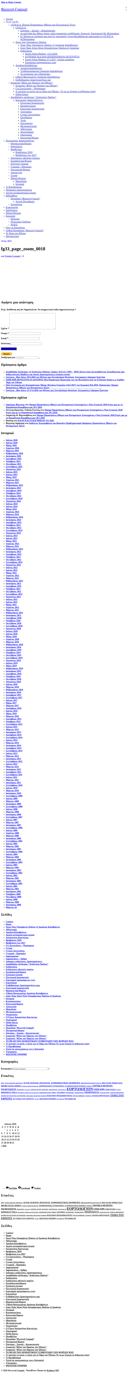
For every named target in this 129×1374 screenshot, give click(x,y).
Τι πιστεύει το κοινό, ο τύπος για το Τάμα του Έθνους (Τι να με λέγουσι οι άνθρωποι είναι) (47, 1044)
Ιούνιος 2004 (11, 854)
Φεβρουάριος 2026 (14, 453)
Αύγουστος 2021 (13, 597)
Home (8, 924)
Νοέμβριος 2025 (13, 461)
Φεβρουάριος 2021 (14, 613)
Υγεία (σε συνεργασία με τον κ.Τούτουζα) (25, 1049)
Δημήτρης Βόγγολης (15, 404)
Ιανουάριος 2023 (13, 551)
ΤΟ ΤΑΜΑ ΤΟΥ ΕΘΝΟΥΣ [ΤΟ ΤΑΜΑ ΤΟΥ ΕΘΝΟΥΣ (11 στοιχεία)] (23, 1099)
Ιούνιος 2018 (11, 684)
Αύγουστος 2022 (13, 565)
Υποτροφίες (11, 1052)
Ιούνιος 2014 (11, 740)
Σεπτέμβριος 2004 (14, 851)
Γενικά (9, 948)
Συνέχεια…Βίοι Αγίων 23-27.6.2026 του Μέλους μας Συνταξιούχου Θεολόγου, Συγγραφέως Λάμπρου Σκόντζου (57, 390)
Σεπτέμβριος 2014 (14, 737)
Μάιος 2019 (11, 666)
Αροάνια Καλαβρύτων (16, 932)
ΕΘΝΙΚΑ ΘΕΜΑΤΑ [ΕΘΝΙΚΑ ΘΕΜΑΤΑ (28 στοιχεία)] (103, 1086)
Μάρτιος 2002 (12, 878)
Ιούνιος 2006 (11, 830)
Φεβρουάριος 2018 (14, 690)
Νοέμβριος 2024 (13, 493)
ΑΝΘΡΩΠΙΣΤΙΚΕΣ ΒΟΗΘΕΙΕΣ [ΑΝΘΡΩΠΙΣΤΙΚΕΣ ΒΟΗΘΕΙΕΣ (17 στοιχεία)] (65, 1083)
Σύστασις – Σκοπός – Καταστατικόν (22, 1033)
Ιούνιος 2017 (11, 700)
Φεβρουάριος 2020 (14, 644)
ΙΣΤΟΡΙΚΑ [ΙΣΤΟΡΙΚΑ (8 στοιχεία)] (61, 1093)
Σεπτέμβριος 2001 (14, 883)
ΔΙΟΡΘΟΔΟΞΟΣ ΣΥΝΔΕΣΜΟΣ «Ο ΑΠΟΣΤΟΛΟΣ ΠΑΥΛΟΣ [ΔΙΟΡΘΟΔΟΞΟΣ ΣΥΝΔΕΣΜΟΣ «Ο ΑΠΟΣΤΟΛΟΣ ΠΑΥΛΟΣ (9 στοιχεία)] (62, 1086)
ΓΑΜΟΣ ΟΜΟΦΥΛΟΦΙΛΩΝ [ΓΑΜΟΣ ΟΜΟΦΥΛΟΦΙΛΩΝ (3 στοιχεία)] (30, 1086)
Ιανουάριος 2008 (13, 814)
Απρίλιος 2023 (12, 543)
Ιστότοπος (5, 343)
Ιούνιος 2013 (11, 753)
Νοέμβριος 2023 (13, 525)
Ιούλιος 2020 (12, 631)
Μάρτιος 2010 (12, 790)
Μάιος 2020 (11, 636)
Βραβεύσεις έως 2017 (15, 943)
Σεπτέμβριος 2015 (14, 724)
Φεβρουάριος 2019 (14, 668)
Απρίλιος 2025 (12, 480)
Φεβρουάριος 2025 (14, 485)
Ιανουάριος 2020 (13, 647)
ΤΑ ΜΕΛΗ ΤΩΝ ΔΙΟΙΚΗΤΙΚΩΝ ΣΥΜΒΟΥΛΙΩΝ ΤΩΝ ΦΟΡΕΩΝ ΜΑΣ (40, 1041)
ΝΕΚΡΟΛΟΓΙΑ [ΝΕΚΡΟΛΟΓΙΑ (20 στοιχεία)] (91, 1092)
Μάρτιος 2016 (12, 716)
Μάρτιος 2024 (12, 514)
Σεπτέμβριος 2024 (14, 498)
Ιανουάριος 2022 (13, 583)
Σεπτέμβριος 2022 (14, 562)
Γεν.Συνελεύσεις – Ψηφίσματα (20, 945)
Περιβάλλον (11, 1025)
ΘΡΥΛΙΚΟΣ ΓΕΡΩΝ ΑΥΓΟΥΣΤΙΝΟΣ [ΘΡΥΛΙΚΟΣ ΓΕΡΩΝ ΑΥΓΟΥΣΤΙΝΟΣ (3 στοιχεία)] (28, 1092)
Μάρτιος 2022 (12, 578)
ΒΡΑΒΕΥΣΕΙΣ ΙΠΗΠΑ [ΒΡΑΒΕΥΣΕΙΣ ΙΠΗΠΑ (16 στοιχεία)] (11, 1086)
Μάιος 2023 (11, 541)
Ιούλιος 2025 (12, 472)
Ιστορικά (10, 998)
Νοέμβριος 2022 (13, 557)
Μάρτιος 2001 (12, 889)
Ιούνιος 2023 (11, 538)
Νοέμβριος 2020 (13, 620)
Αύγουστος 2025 (13, 469)
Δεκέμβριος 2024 (13, 490)
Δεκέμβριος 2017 (13, 695)
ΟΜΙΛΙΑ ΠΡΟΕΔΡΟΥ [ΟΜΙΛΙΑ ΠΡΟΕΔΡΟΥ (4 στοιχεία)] (117, 1093)
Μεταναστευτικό (13, 1012)
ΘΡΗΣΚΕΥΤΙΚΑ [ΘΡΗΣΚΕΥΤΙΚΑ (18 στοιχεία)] (9, 1092)
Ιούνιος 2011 (11, 777)
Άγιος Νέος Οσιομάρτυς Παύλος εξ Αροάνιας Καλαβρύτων (33, 927)
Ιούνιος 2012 (11, 764)
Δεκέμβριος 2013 (13, 748)
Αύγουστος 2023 (13, 533)
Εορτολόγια (11, 983)
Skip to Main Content (11, 2)
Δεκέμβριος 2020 (13, 618)
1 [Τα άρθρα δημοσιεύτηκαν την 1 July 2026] (7, 1130)
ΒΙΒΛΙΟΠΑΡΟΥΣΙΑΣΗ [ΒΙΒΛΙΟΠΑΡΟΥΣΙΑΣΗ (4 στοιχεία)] (88, 1083)
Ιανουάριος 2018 (13, 692)
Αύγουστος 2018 (13, 682)
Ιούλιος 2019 (12, 663)
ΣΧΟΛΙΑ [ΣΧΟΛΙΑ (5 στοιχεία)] (88, 1096)
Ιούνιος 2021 (11, 602)
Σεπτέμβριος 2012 (14, 761)
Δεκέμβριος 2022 (13, 554)
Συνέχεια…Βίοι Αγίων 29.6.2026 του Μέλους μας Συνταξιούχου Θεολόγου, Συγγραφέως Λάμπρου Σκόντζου (55, 377)
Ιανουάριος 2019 (13, 671)
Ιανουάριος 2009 (13, 804)
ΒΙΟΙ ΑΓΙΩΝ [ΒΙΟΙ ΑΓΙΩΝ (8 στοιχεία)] (107, 1083)
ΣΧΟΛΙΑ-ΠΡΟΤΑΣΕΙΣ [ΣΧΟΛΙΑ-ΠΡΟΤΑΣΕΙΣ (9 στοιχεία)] (101, 1096)
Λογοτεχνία (11, 1006)
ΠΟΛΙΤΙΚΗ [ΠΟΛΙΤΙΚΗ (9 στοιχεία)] (51, 1096)
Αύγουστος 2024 (13, 501)
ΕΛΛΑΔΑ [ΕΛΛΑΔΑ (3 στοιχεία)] (27, 1089)
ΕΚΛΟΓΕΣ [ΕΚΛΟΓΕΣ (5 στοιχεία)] (20, 1090)
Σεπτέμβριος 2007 (14, 817)
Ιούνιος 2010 (11, 788)
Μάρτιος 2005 (12, 846)
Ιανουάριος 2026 (13, 456)
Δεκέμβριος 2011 (13, 772)
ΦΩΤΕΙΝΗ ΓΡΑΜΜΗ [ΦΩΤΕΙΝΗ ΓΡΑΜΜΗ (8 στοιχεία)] (47, 1099)
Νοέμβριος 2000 (13, 894)
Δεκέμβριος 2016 (13, 708)
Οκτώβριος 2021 (13, 591)
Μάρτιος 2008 (12, 812)
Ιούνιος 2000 (11, 899)
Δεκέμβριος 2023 (13, 522)
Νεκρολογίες (11, 1014)
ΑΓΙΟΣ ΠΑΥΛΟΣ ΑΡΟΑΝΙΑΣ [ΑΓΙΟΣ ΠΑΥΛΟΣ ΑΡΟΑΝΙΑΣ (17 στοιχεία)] (36, 1083)
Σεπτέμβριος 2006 (14, 828)
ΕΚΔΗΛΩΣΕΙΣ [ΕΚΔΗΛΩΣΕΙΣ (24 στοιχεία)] (8, 1089)
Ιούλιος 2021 (12, 599)
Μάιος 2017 (11, 703)
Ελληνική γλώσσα (14, 975)
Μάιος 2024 (11, 509)
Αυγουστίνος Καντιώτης (17, 937)
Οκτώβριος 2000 (13, 897)
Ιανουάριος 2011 (13, 782)
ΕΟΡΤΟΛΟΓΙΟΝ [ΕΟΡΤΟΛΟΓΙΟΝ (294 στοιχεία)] (80, 1089)
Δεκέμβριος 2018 (13, 674)
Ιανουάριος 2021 (13, 615)
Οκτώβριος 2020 (13, 623)
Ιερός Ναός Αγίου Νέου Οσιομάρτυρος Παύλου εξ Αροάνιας (33, 996)
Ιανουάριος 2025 (13, 488)
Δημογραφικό (12, 956)
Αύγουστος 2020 (13, 628)
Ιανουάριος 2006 (13, 838)
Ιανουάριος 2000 (13, 905)
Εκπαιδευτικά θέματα (16, 972)
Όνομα (5, 333)
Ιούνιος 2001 (11, 886)
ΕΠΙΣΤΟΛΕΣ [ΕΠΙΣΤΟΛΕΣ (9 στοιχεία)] (110, 1090)
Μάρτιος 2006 (12, 836)
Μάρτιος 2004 (12, 857)
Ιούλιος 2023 (12, 536)
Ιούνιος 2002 (11, 875)
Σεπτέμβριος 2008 (14, 806)
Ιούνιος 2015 (11, 727)
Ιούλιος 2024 (12, 504)
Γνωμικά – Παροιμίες (16, 953)
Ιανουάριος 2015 (13, 732)
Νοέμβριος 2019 (13, 652)
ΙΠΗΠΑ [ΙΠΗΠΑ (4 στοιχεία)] (53, 1093)
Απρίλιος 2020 (12, 639)
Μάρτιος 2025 (12, 482)
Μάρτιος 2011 (12, 780)
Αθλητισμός (11, 929)
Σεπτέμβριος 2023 (14, 530)
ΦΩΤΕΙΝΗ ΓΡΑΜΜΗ (16, 1054)
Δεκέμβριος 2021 (13, 586)
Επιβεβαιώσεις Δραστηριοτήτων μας (23, 985)
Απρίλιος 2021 (12, 607)
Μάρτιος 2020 (12, 642)
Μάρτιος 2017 (12, 705)
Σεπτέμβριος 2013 (14, 751)
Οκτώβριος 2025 (13, 464)
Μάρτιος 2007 (12, 822)
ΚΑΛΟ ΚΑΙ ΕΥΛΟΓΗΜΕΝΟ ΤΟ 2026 (36, 420)
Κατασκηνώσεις (13, 1001)
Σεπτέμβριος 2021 (14, 594)
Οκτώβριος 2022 (13, 559)
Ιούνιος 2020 (11, 634)
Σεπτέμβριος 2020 (14, 626)
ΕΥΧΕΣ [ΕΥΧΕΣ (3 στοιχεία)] (118, 1089)
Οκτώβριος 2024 (13, 496)
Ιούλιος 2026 (12, 440)
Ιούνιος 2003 (11, 865)
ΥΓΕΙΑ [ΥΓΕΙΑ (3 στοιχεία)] (37, 1099)
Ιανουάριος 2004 (13, 859)
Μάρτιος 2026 (12, 451)
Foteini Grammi (12, 256)
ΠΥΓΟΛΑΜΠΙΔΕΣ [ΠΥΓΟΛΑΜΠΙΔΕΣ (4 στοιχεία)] (79, 1096)
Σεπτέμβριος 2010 (14, 785)
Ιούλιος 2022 (12, 567)
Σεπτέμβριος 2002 (14, 873)
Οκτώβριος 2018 (13, 679)
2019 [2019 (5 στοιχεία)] (2, 1083)
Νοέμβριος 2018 (13, 676)
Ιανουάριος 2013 (13, 759)
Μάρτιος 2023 (12, 546)
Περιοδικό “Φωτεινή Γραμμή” (20, 1028)
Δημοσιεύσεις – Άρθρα (16, 959)
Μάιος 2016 (11, 713)
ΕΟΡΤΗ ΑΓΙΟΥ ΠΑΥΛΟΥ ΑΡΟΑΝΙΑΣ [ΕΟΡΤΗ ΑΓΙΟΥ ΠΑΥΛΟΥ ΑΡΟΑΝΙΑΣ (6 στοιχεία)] (44, 1090)
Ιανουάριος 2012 (13, 769)
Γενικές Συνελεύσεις (15, 951)
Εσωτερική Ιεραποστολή (17, 988)
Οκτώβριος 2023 (13, 528)
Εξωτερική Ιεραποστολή (17, 977)
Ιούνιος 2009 (11, 798)
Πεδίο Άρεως (12, 1022)
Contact (9, 921)
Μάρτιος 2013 (12, 756)
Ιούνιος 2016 (11, 711)
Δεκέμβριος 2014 (13, 735)
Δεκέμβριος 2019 (13, 650)
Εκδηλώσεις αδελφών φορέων (20, 969)
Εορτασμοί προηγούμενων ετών (20, 980)
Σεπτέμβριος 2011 (14, 774)
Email (4, 338)
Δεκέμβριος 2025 (13, 459)
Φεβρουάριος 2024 (14, 517)
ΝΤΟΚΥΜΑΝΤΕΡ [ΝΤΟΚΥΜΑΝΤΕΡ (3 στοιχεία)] (104, 1092)
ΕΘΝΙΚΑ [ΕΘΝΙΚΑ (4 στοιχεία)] (89, 1086)
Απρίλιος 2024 (12, 512)
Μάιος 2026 (11, 445)
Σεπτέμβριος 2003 (14, 862)
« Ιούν (4, 1146)
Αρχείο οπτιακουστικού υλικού (20, 935)
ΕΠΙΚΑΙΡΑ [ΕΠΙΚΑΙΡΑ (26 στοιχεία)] (99, 1089)
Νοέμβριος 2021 (13, 589)
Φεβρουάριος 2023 (14, 549)
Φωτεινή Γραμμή (14, 9)
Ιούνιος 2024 (11, 506)
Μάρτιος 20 (11, 907)
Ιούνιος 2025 (11, 474)
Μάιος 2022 (11, 573)
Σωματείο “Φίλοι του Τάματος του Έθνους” (26, 1036)
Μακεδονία (11, 1009)
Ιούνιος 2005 (11, 844)
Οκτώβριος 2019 (13, 655)
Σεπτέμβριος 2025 (14, 466)
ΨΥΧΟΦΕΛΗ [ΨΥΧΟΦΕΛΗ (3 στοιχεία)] (60, 1099)
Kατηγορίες (6, 1068)
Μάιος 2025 (11, 477)
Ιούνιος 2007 (11, 820)
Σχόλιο (5, 328)
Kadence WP (53, 1370)
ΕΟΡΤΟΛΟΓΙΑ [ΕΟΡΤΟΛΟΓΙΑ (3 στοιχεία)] (62, 1089)
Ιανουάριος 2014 (13, 745)
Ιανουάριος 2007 (13, 825)
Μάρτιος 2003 (12, 867)
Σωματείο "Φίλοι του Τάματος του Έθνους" (26, 1038)
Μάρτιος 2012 (12, 767)
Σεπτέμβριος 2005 (14, 841)
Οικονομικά (11, 1020)
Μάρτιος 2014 (12, 743)
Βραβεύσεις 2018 (13, 940)
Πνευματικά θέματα (15, 1030)
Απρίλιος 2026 (12, 448)
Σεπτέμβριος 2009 (14, 796)
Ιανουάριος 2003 (13, 870)
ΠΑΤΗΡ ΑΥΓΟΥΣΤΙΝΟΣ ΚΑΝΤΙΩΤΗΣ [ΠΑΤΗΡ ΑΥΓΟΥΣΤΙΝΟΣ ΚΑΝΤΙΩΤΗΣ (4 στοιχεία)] (13, 1096)
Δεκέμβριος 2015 (13, 719)
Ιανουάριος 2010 (13, 793)
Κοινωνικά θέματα (14, 1004)
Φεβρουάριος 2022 (14, 581)
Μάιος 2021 (11, 605)
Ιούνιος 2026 (11, 443)
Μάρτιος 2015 (12, 729)
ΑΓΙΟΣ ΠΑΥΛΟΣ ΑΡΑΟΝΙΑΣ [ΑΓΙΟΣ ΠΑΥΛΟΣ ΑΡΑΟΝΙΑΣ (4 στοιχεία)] (13, 1083)
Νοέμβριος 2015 (13, 721)
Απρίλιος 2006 (12, 833)
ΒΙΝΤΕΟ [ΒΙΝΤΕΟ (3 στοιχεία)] (98, 1083)
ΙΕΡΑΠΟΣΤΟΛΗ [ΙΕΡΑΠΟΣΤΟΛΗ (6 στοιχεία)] (45, 1093)
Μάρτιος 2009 (12, 801)
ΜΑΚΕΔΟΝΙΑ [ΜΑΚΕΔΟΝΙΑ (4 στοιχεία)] (79, 1093)
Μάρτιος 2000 (12, 902)
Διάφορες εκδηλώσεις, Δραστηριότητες (24, 961)
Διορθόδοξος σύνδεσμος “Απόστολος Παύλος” (27, 964)
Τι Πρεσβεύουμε (13, 1046)
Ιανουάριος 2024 (13, 520)
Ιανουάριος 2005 (13, 849)
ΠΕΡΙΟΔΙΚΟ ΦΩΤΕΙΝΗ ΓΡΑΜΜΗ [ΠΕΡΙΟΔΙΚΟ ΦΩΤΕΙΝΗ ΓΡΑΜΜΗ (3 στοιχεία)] (36, 1096)
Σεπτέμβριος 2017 (14, 697)
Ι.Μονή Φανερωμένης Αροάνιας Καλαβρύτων (27, 993)
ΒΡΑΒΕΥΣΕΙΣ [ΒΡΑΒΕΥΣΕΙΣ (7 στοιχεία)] (117, 1083)
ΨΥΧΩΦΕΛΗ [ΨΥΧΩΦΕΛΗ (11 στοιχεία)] (70, 1099)
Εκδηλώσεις (11, 967)
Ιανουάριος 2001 (13, 891)
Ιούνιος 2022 (11, 570)
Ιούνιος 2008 (11, 809)
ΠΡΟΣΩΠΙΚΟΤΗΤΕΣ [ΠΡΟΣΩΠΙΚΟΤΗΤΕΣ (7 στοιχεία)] (64, 1096)
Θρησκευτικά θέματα (16, 990)
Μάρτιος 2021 (12, 610)
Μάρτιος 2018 (12, 687)
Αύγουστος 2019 (13, 660)
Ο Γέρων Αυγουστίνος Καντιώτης (21, 1017)
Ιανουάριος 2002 (13, 881)
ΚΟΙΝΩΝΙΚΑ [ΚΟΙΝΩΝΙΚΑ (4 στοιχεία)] (70, 1093)
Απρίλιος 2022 (12, 575)
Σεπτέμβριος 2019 (14, 658)
